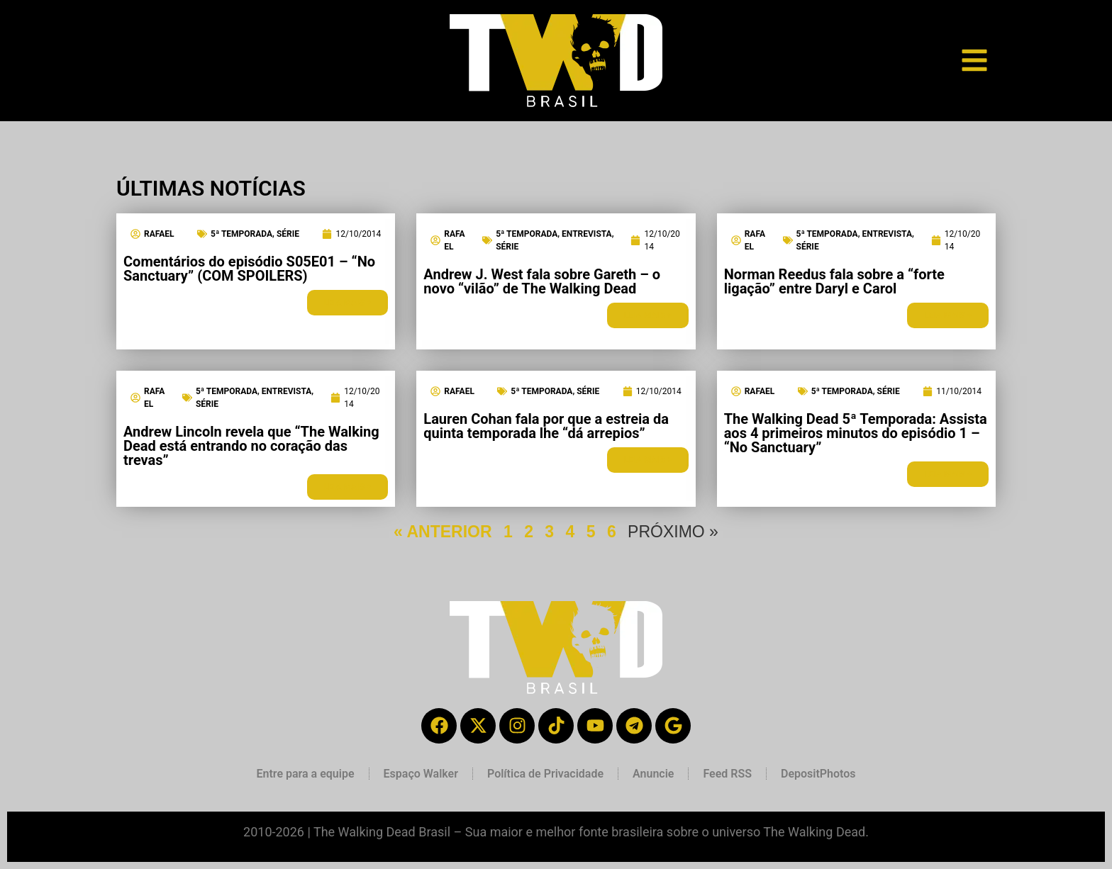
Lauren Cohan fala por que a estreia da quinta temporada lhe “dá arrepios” (546, 426)
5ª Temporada (241, 234)
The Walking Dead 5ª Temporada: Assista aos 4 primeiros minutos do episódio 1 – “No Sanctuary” (855, 433)
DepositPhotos (818, 773)
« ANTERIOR (442, 531)
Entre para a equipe (305, 773)
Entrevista (587, 234)
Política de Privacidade (545, 773)
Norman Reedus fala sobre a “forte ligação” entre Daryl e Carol (834, 281)
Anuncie (653, 773)
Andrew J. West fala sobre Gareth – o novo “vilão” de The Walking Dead (541, 281)
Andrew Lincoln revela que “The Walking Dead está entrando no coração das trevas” (251, 446)
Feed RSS (727, 773)
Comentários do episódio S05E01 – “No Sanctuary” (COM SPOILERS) (249, 268)
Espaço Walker (421, 773)
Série (288, 234)
